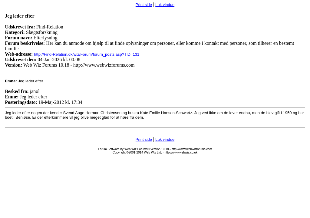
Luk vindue (164, 4)
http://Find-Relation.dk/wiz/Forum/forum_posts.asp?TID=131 (86, 54)
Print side (144, 4)
